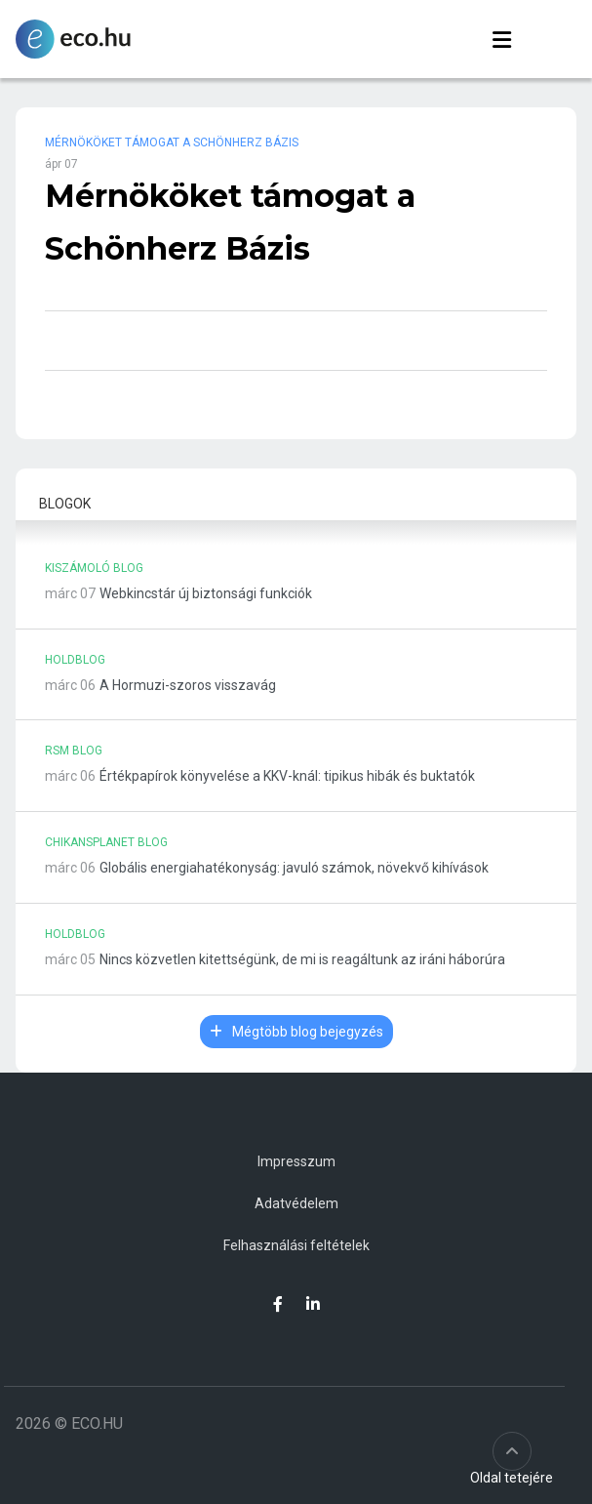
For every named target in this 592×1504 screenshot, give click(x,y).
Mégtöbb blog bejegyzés (296, 1031)
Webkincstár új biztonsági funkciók (205, 593)
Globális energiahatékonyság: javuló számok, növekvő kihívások (294, 867)
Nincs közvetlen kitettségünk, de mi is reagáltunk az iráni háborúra (302, 959)
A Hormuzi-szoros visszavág (187, 685)
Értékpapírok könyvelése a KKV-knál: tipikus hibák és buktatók (287, 776)
